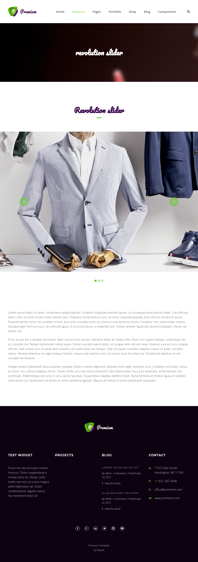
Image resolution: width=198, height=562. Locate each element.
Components (167, 12)
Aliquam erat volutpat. (121, 493)
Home (60, 12)
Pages (97, 12)
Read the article (113, 483)
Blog (147, 12)
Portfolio (115, 12)
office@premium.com (169, 489)
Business (121, 473)
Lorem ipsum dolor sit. (120, 467)
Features (78, 12)
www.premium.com (167, 498)
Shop (132, 12)
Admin (108, 473)
